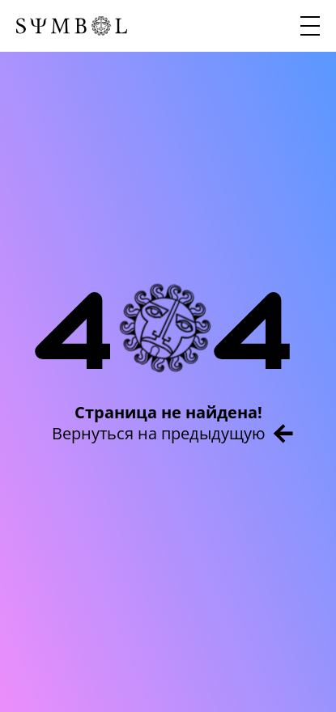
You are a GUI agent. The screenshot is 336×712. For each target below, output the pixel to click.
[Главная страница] (71, 26)
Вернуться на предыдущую (172, 433)
